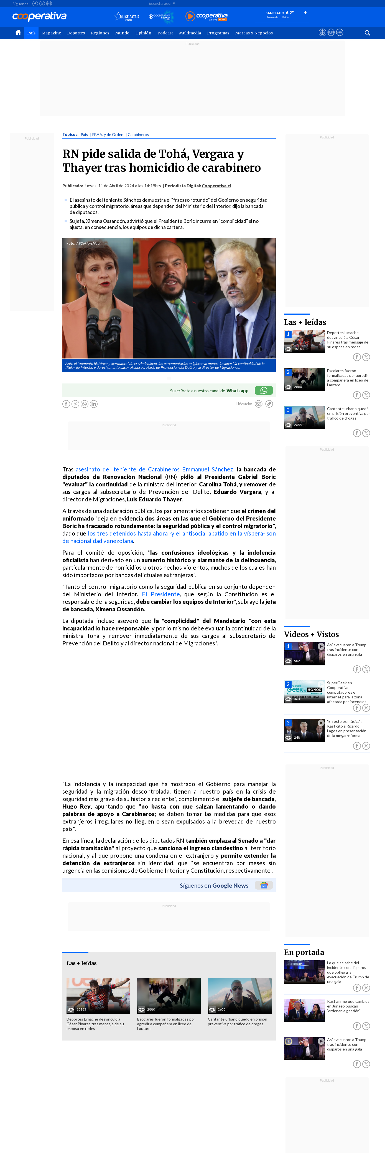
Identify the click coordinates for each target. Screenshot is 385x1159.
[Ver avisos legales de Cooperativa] (322, 37)
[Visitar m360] (331, 37)
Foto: (71, 243)
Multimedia (190, 33)
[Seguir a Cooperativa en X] (42, 3)
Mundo (122, 33)
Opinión (143, 33)
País (31, 33)
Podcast (165, 33)
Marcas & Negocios (254, 33)
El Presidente (161, 593)
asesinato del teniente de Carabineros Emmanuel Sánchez (154, 469)
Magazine (51, 33)
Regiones (100, 33)
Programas (218, 33)
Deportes (76, 33)
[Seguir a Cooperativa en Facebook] (35, 3)
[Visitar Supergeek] (339, 37)
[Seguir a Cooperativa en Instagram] (49, 3)
